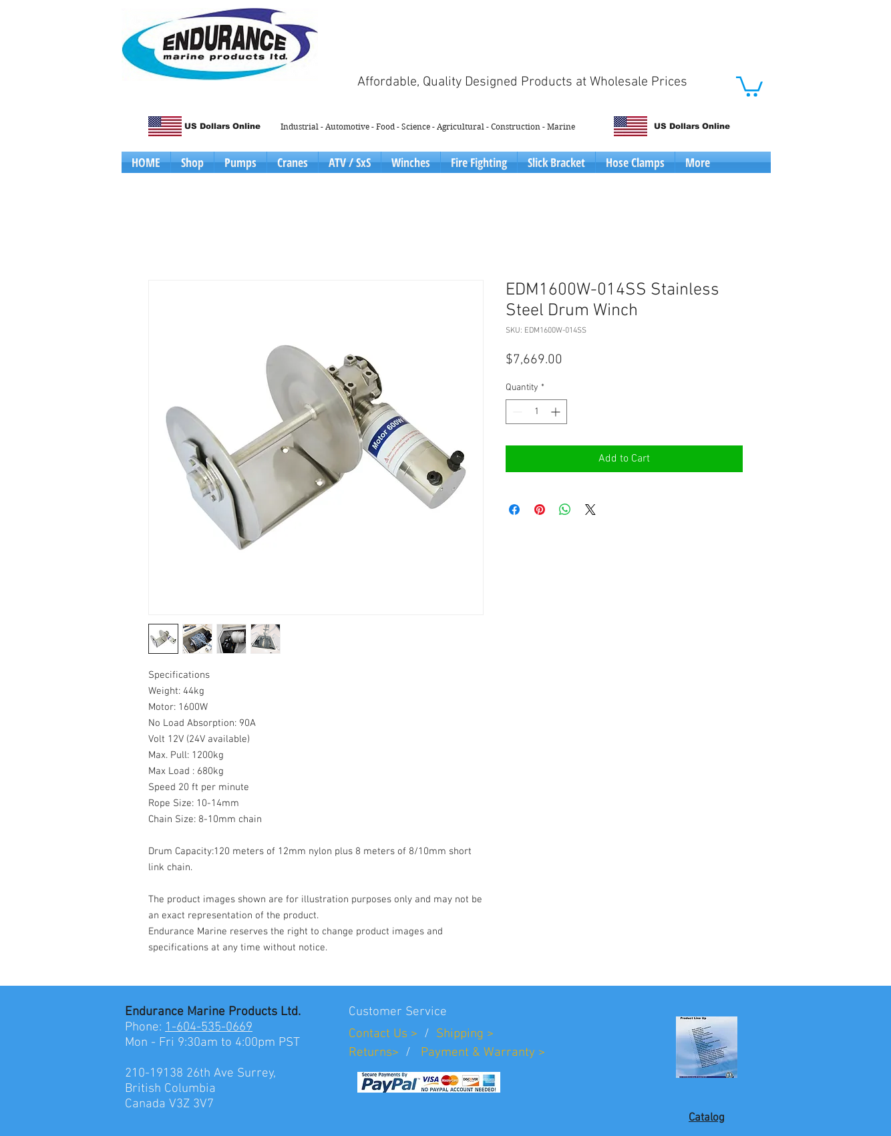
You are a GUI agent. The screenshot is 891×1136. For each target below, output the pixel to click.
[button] (749, 85)
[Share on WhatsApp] (565, 510)
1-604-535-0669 (208, 1027)
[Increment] (556, 411)
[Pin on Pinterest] (540, 510)
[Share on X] (590, 510)
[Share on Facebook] (514, 510)
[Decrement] (516, 411)
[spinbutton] (536, 411)
